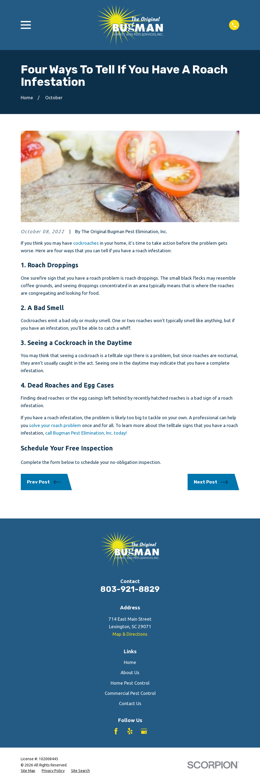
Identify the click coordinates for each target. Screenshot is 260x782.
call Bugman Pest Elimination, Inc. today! (86, 432)
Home (130, 662)
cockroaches (86, 243)
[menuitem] (28, 771)
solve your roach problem (55, 425)
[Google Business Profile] (144, 731)
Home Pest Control (130, 682)
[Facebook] (116, 731)
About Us (130, 672)
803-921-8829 (130, 589)
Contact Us (130, 703)
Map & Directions (130, 634)
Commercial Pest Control (130, 693)
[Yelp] (130, 731)
